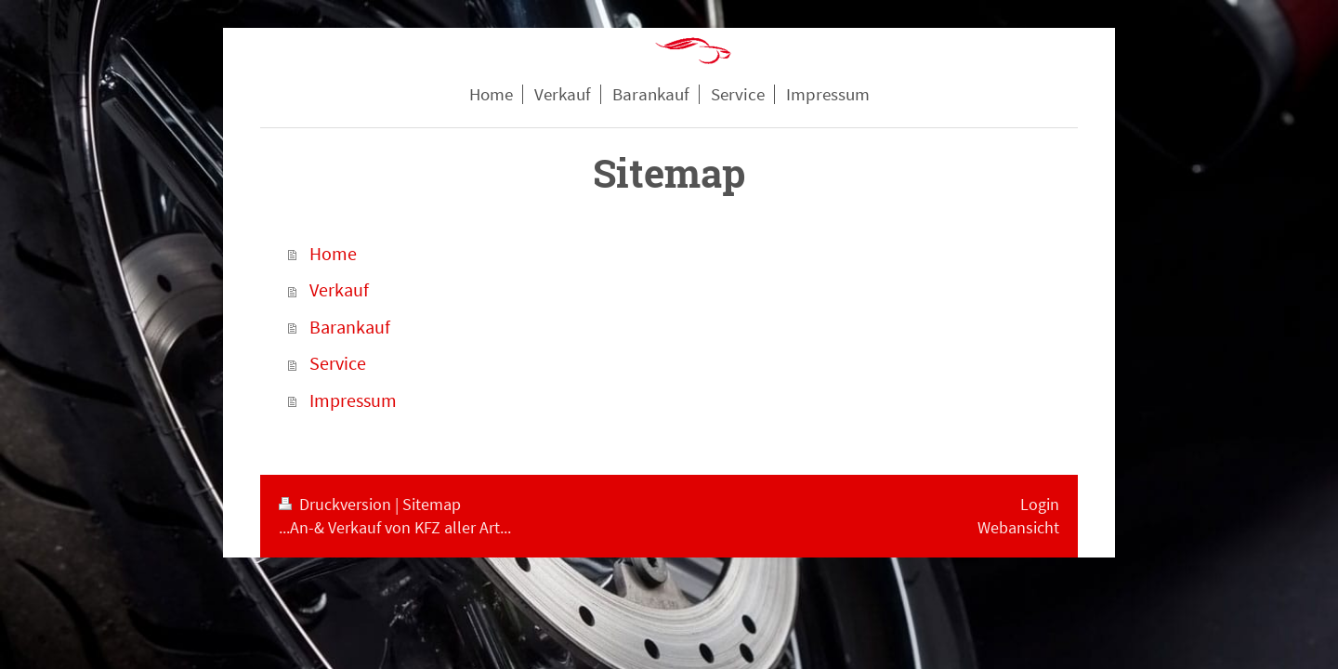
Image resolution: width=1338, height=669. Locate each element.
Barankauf (349, 327)
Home (333, 254)
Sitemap (431, 504)
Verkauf (339, 290)
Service (337, 363)
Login (1039, 504)
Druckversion (337, 504)
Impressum (353, 400)
